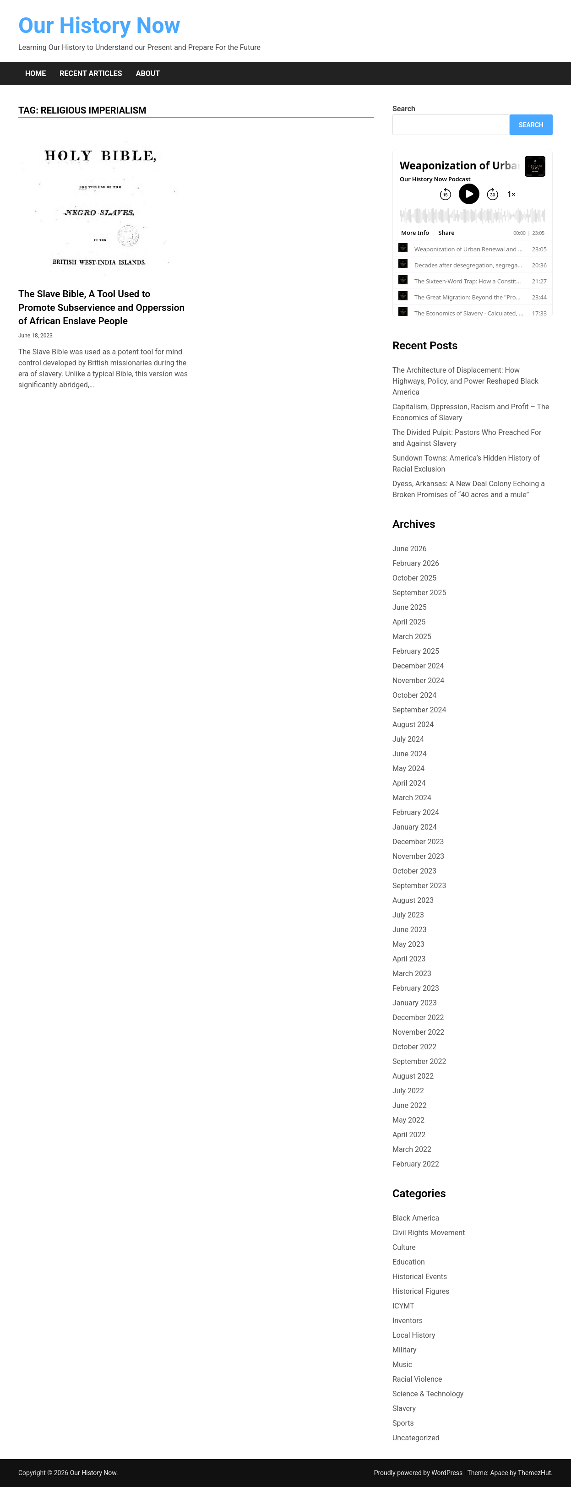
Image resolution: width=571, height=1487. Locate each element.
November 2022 (418, 1032)
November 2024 (418, 680)
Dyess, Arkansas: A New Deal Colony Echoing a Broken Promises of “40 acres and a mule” (468, 489)
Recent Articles (91, 73)
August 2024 (413, 724)
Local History (413, 1335)
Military (404, 1350)
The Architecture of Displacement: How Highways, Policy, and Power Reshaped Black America (465, 381)
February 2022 (415, 1164)
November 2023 (418, 856)
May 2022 (408, 1120)
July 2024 (408, 739)
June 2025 (409, 607)
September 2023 (419, 885)
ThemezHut (534, 1472)
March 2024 (411, 797)
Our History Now (99, 25)
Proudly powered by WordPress (419, 1472)
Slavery (404, 1408)
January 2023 (414, 1003)
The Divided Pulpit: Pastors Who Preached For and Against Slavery (466, 438)
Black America (415, 1218)
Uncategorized (416, 1437)
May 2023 (408, 944)
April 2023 (409, 959)
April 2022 (409, 1134)
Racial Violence (417, 1379)
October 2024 (414, 695)
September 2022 (419, 1061)
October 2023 (414, 871)
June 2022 (409, 1105)
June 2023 (409, 929)
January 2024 (414, 827)
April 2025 (409, 622)
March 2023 (411, 973)
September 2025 (419, 592)
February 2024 (415, 812)
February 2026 (415, 563)
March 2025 (411, 636)
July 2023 (408, 915)
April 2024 (409, 783)
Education (408, 1262)
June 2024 (409, 753)
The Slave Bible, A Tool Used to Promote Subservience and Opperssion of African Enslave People (101, 307)
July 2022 (408, 1090)
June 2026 (409, 548)
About (148, 73)
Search (403, 108)
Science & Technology (428, 1393)
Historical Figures (421, 1291)
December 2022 (418, 1017)
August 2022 (413, 1076)
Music (402, 1364)
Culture (404, 1247)
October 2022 (414, 1046)
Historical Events (419, 1276)
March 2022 (411, 1149)
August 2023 (413, 900)
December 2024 (418, 666)
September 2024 (419, 710)
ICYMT (403, 1306)
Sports (403, 1423)
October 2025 (414, 578)
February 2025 (415, 651)
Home (35, 73)
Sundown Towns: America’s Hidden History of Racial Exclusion (466, 463)
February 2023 (415, 988)
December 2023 (418, 841)
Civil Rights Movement (428, 1232)
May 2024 (408, 768)
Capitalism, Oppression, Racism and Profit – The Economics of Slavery (470, 412)
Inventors (407, 1320)
